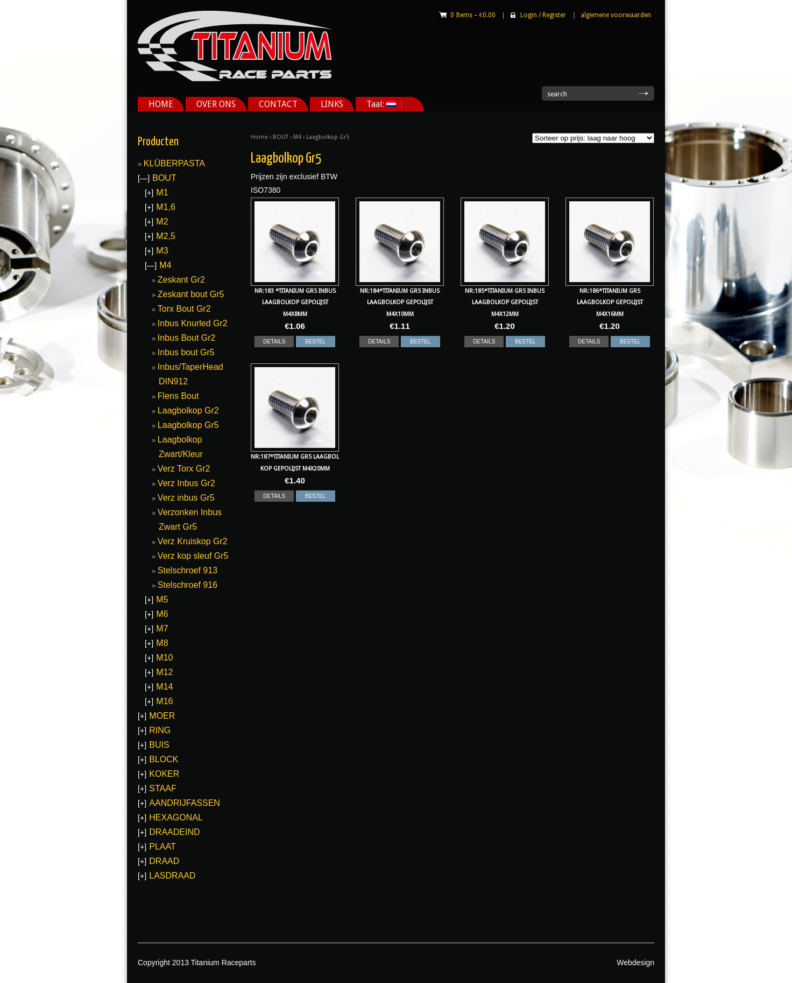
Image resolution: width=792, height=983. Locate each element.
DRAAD (164, 861)
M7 (162, 628)
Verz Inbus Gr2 (186, 483)
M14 (164, 686)
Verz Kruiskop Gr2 (193, 541)
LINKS (332, 104)
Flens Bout (178, 396)
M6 (162, 614)
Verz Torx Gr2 (184, 468)
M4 (297, 137)
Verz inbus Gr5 (186, 497)
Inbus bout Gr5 (186, 352)
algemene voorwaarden (616, 15)
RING (160, 730)
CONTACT (278, 104)
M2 (162, 221)
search (557, 94)
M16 (164, 701)
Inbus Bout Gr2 (187, 337)
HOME (160, 104)
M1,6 (165, 207)
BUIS (159, 744)
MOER (162, 715)
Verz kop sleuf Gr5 (193, 555)
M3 (162, 250)
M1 (162, 192)
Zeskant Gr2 (181, 279)
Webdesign (635, 962)
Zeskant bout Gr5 (191, 294)
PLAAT (162, 846)
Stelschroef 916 (187, 584)
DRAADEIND (174, 832)
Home (259, 137)
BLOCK (163, 759)
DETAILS (274, 342)
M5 (162, 599)
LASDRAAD (172, 875)
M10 (164, 657)
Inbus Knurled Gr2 (193, 323)
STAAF (162, 788)
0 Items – (473, 15)
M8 (162, 643)
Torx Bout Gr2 (184, 308)
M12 (164, 672)
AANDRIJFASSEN (184, 803)
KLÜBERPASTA (174, 163)
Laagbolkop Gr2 (188, 410)
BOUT (280, 137)
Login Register (543, 15)
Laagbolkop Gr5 (188, 425)
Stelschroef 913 (187, 570)
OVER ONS (216, 104)
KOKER (164, 773)
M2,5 (165, 236)
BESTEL (315, 342)
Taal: (384, 104)
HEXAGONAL (176, 817)
